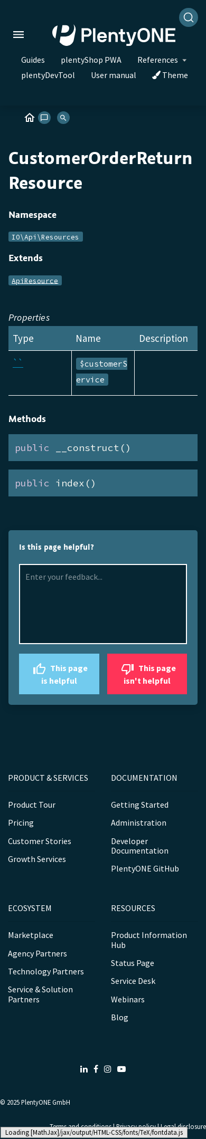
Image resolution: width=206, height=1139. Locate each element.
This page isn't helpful (147, 673)
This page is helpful (59, 673)
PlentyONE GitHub (145, 868)
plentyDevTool (48, 75)
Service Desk (133, 980)
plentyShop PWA (91, 59)
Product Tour (31, 804)
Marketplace (30, 935)
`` (18, 363)
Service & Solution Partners (40, 994)
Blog (119, 1017)
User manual (113, 75)
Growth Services (37, 859)
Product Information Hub (149, 940)
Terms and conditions (80, 1126)
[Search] (188, 17)
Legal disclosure (183, 1126)
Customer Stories (39, 841)
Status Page (132, 963)
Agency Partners (37, 953)
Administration (138, 822)
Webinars (128, 999)
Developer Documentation (139, 846)
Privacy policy (136, 1126)
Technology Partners (46, 971)
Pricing (21, 822)
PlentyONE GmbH (45, 1102)
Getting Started (139, 804)
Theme (170, 75)
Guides (33, 59)
